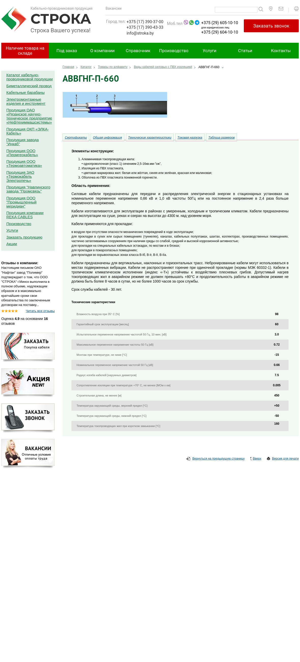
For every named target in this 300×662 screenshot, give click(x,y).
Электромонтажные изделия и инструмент (26, 101)
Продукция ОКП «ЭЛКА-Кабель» (27, 131)
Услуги (209, 50)
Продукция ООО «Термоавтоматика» (24, 163)
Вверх (255, 459)
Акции (11, 244)
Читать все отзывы (40, 311)
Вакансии (114, 8)
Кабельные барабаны (25, 92)
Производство (173, 50)
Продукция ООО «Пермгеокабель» (22, 153)
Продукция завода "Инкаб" (22, 142)
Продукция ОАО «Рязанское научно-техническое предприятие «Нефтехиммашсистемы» (29, 116)
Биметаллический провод (29, 86)
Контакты (281, 50)
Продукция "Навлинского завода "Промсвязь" (28, 189)
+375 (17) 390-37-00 (145, 21)
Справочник (138, 50)
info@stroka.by (140, 33)
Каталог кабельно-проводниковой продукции (29, 77)
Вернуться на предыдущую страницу (215, 459)
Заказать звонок (271, 25)
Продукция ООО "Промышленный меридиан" (21, 202)
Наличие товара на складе (25, 51)
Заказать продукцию (24, 237)
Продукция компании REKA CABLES (24, 215)
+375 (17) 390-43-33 (145, 27)
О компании (102, 50)
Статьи (245, 50)
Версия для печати (283, 459)
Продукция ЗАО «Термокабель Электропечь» (20, 176)
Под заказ (66, 50)
